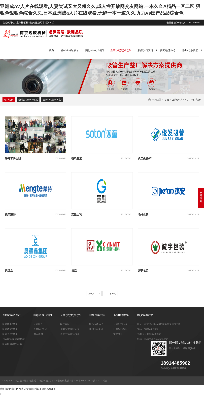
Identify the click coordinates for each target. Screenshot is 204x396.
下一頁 (113, 293)
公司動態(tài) (120, 324)
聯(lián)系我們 (190, 50)
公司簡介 (38, 324)
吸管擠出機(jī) (9, 324)
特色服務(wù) (96, 324)
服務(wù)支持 (145, 50)
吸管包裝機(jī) (9, 334)
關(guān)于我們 (94, 50)
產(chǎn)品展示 (70, 50)
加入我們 (38, 334)
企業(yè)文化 (40, 329)
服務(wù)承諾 (96, 329)
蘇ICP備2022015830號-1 (84, 380)
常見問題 (118, 334)
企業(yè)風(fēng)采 (28, 99)
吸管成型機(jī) (9, 329)
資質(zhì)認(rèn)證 (52, 99)
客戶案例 (197, 99)
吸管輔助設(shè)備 (12, 344)
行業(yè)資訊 (120, 329)
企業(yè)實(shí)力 (120, 50)
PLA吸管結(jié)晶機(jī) (13, 339)
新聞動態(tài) (167, 50)
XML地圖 (102, 380)
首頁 (51, 50)
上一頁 (91, 293)
